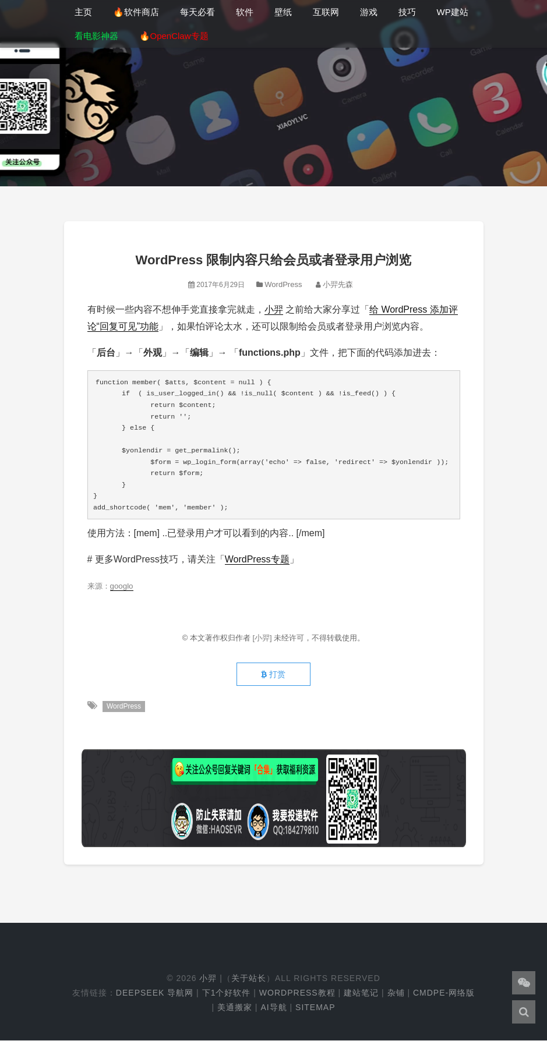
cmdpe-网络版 (444, 992)
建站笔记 (361, 992)
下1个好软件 (226, 992)
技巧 (407, 12)
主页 (83, 12)
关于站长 (248, 978)
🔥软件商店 (136, 12)
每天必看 (197, 12)
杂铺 (396, 992)
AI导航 (273, 1007)
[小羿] (263, 637)
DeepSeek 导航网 (154, 992)
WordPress (283, 284)
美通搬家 (234, 1007)
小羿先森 (338, 284)
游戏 (368, 12)
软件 (244, 12)
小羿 (273, 309)
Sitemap (315, 1007)
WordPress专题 (257, 559)
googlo (121, 586)
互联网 (326, 12)
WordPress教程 (297, 992)
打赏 (273, 674)
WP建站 (452, 12)
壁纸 (283, 12)
